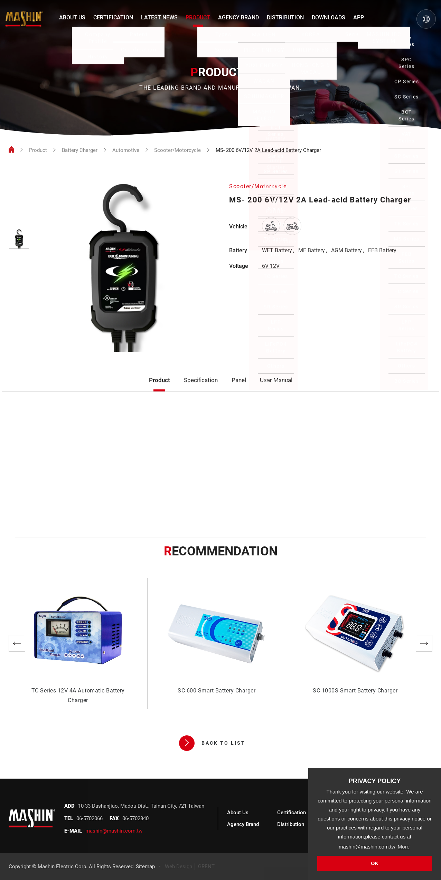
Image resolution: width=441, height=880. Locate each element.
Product (38, 150)
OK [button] (374, 863)
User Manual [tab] (276, 389)
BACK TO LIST (212, 743)
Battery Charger (79, 150)
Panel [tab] (239, 389)
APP (358, 17)
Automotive (125, 150)
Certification (291, 812)
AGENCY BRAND (238, 17)
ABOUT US (72, 17)
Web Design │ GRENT (190, 866)
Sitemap (145, 866)
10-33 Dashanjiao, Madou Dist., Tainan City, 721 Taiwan (141, 806)
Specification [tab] (201, 389)
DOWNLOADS (328, 17)
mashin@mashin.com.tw (113, 831)
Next (424, 643)
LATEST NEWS (159, 17)
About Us (237, 812)
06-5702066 (89, 818)
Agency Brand (243, 824)
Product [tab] (159, 389)
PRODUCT (198, 17)
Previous (17, 643)
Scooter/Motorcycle (177, 150)
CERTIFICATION (113, 17)
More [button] (404, 847)
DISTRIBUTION (285, 17)
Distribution (290, 824)
